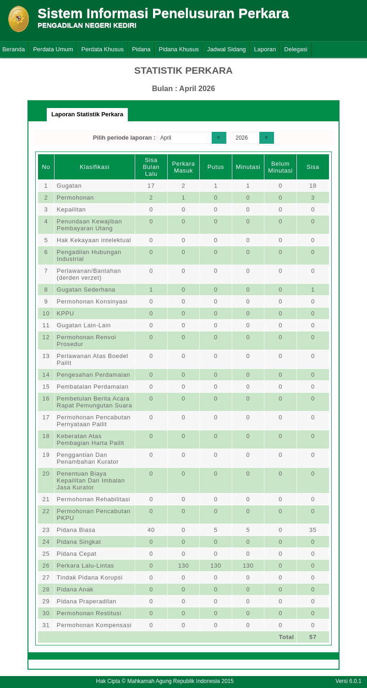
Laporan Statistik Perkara (87, 114)
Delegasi (295, 49)
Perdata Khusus (103, 49)
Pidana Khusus (179, 49)
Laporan (265, 49)
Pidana (141, 49)
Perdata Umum (53, 49)
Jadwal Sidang (226, 49)
